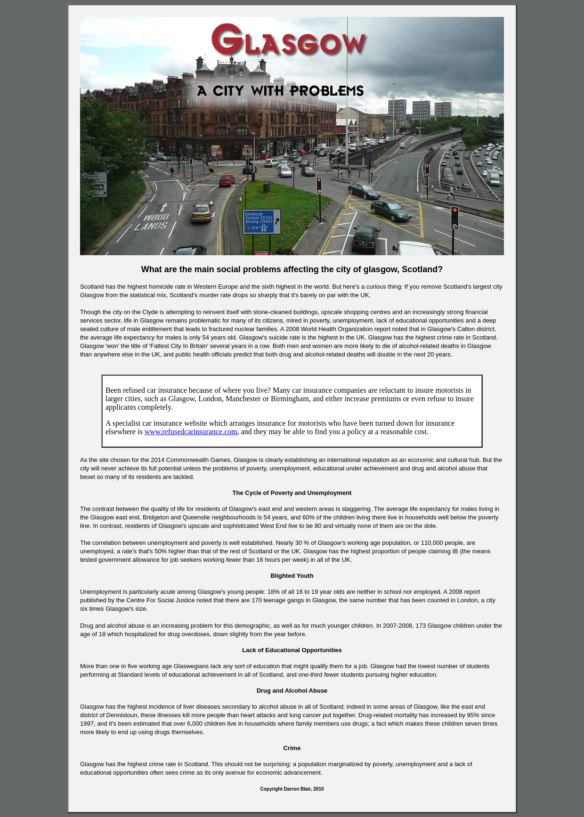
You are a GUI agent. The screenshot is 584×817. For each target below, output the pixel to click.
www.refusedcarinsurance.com (191, 432)
